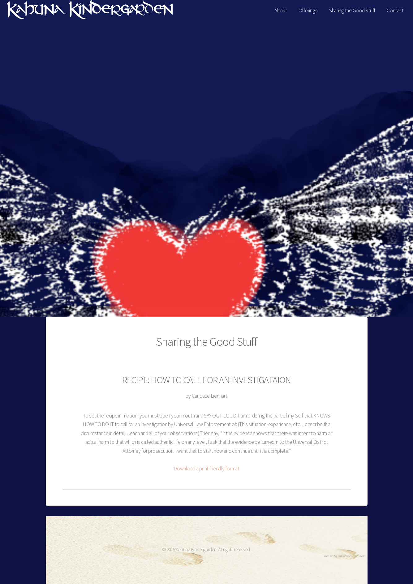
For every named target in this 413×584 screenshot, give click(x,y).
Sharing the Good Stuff (352, 10)
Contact (395, 10)
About (280, 10)
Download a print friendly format (206, 468)
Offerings (308, 10)
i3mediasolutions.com (352, 556)
